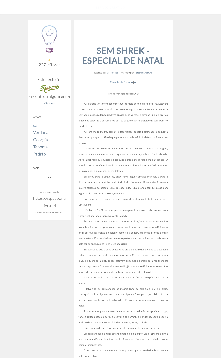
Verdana (46, 107)
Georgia (46, 111)
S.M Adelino (122, 58)
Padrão (46, 118)
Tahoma (46, 114)
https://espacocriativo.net (59, 151)
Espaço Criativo (110, 6)
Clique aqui (70, 85)
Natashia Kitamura (151, 58)
